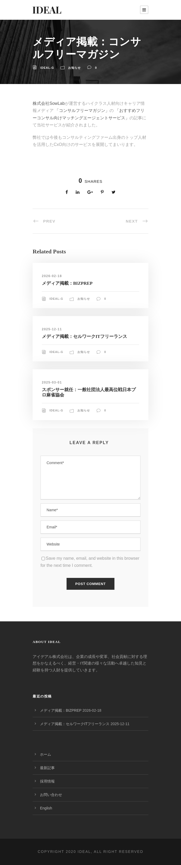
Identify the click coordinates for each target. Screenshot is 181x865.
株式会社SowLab (49, 103)
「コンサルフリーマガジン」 (81, 110)
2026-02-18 (52, 276)
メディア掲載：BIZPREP (67, 283)
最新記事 (47, 768)
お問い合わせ (51, 795)
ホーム (45, 754)
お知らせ (74, 67)
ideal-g (47, 67)
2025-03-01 (52, 382)
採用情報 (47, 781)
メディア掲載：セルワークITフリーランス (84, 336)
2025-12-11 (52, 329)
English (46, 808)
